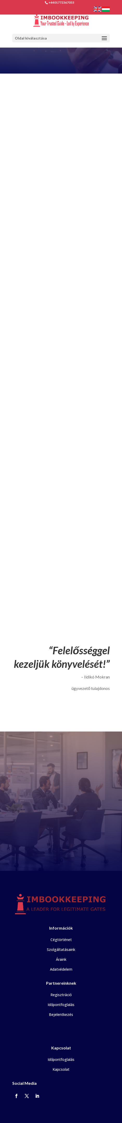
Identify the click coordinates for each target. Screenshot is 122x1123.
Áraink (61, 959)
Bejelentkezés (61, 1014)
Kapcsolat (61, 1069)
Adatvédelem (61, 969)
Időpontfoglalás (61, 1004)
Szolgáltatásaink (61, 949)
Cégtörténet (61, 939)
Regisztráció (61, 994)
